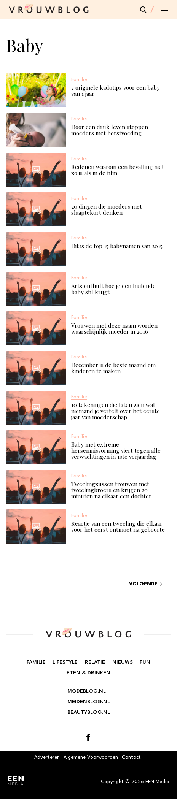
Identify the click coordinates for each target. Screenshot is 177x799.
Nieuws (122, 662)
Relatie (95, 662)
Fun (145, 662)
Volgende (143, 584)
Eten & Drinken (88, 672)
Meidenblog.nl (88, 701)
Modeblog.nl (86, 691)
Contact (131, 757)
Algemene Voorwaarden (91, 757)
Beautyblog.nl (88, 712)
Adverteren (47, 757)
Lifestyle (65, 662)
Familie (36, 662)
